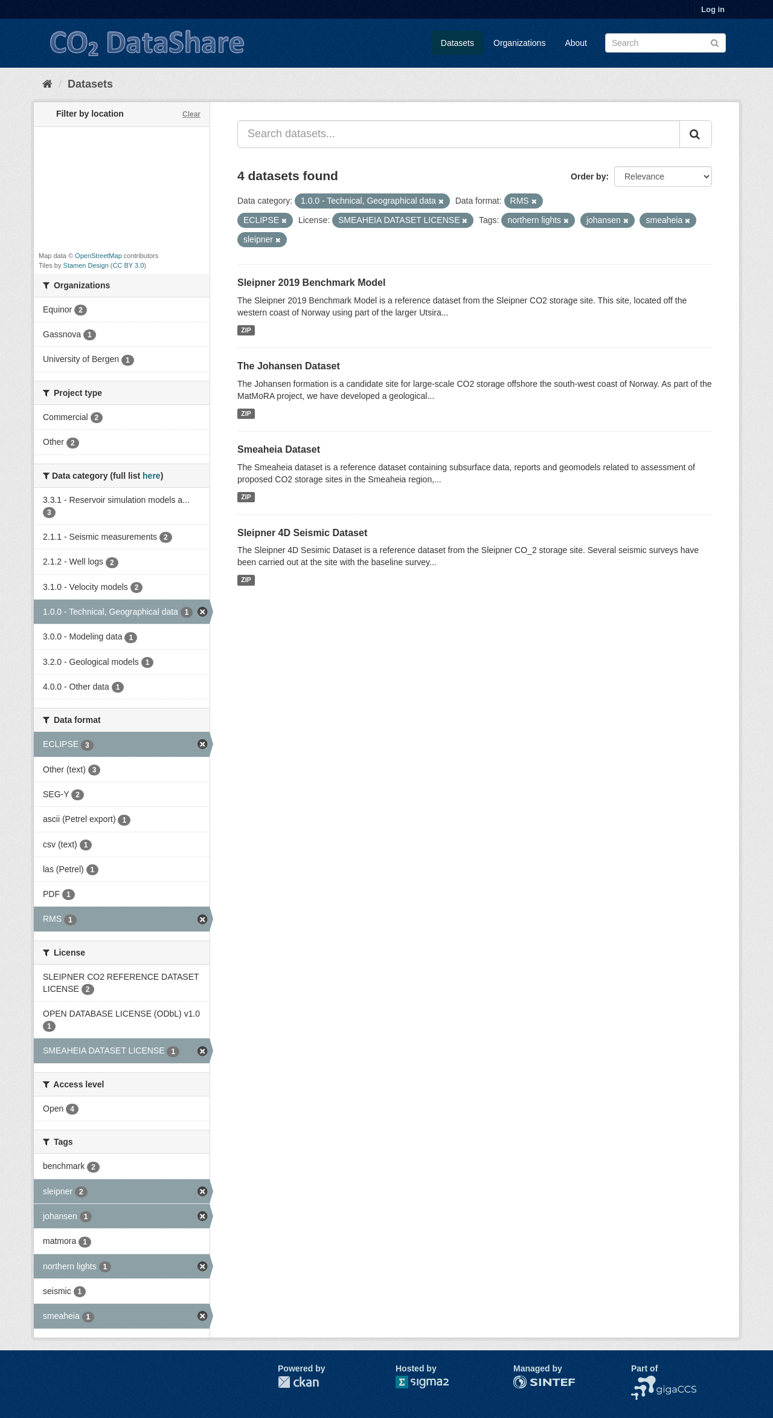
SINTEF (528, 1382)
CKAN (298, 1382)
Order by (588, 176)
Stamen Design (86, 265)
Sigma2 (432, 1382)
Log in (713, 9)
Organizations (519, 43)
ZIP (246, 330)
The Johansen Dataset (288, 366)
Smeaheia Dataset (278, 449)
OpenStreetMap (98, 255)
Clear (191, 114)
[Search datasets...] (458, 134)
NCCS (643, 1382)
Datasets (457, 43)
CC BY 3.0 (128, 265)
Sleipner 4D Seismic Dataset (302, 533)
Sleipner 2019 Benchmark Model (311, 282)
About (576, 43)
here (152, 476)
